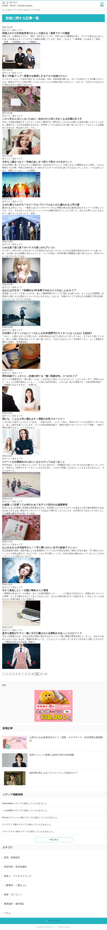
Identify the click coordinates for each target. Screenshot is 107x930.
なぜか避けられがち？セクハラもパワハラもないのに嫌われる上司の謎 (40, 204)
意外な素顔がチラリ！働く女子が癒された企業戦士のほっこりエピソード (42, 633)
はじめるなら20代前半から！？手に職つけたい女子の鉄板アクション (39, 547)
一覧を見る (53, 839)
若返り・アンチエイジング (17, 876)
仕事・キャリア (12, 10)
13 (46, 674)
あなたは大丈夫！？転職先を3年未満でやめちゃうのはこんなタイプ (39, 290)
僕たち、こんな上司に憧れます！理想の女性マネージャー (33, 419)
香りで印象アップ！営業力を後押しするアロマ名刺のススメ (34, 76)
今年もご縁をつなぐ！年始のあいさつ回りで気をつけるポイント (37, 161)
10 (33, 674)
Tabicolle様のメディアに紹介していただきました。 (25, 803)
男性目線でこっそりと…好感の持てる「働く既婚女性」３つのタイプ (39, 376)
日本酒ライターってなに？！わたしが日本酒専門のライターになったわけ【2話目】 (47, 333)
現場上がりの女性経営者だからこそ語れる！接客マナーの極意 (36, 33)
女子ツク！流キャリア (24, 10)
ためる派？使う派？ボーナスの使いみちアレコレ (28, 247)
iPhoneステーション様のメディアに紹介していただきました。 (30, 817)
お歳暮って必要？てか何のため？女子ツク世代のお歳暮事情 (34, 504)
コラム (7, 913)
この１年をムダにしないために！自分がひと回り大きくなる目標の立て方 (42, 119)
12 (41, 674)
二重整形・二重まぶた (15, 885)
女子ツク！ (52, 927)
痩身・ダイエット (13, 894)
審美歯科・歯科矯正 (14, 903)
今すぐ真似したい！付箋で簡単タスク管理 (25, 590)
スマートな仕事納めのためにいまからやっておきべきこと (33, 462)
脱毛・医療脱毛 (12, 857)
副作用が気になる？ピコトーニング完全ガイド (53, 773)
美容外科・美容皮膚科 (15, 866)
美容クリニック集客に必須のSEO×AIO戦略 (51, 755)
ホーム (4, 10)
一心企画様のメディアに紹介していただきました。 (25, 810)
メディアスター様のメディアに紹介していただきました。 (28, 831)
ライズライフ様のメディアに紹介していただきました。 (27, 824)
